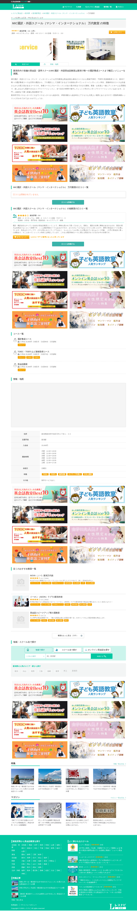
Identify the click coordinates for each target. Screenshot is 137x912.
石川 (34, 859)
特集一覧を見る (119, 765)
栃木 (58, 850)
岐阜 (39, 856)
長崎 (41, 872)
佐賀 (47, 872)
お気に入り (118, 32)
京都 (34, 862)
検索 (78, 7)
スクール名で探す (69, 651)
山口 (34, 866)
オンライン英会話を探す (98, 651)
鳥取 (39, 866)
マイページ (67, 7)
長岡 (33, 672)
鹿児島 (35, 872)
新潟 (16, 672)
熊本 (28, 872)
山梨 (23, 853)
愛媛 (23, 869)
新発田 (75, 672)
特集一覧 (108, 7)
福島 (58, 846)
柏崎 (49, 672)
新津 (58, 672)
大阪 (23, 862)
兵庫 (28, 862)
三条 (41, 672)
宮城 (47, 846)
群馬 (52, 850)
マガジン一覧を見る (117, 799)
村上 (66, 672)
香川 (28, 869)
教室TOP (25, 64)
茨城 (47, 850)
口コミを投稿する (68, 203)
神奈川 (29, 850)
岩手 (36, 846)
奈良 (45, 862)
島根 (45, 866)
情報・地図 (54, 64)
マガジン (120, 7)
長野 (28, 859)
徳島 (39, 869)
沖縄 (23, 875)
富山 (39, 859)
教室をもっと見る (68, 637)
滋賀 (39, 862)
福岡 (23, 872)
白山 (24, 672)
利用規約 (14, 906)
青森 (30, 846)
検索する (100, 657)
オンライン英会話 (92, 7)
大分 (52, 872)
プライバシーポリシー (28, 906)
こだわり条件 (31, 658)
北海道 (23, 846)
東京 (23, 850)
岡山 (28, 866)
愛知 (23, 856)
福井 (45, 859)
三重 (34, 856)
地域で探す (40, 651)
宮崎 (58, 872)
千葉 (41, 850)
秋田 (41, 846)
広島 (23, 866)
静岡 (28, 856)
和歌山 (51, 862)
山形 (52, 846)
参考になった (22, 238)
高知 (34, 869)
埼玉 (36, 850)
